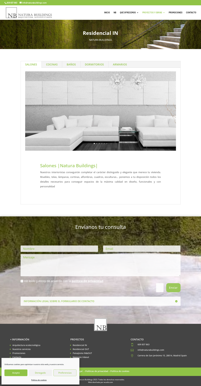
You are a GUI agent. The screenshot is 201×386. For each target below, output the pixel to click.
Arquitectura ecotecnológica (26, 345)
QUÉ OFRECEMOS (128, 13)
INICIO (107, 13)
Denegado (40, 372)
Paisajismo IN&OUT (82, 353)
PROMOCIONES (175, 13)
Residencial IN (80, 345)
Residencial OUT (81, 349)
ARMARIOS (120, 64)
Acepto (16, 372)
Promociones (18, 353)
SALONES (31, 64)
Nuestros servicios (21, 349)
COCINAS (52, 64)
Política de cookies (39, 380)
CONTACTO (191, 13)
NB (115, 13)
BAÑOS (71, 64)
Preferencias (65, 372)
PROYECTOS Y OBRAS (152, 13)
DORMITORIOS (94, 64)
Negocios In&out (81, 357)
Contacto (16, 357)
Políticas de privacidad (96, 371)
